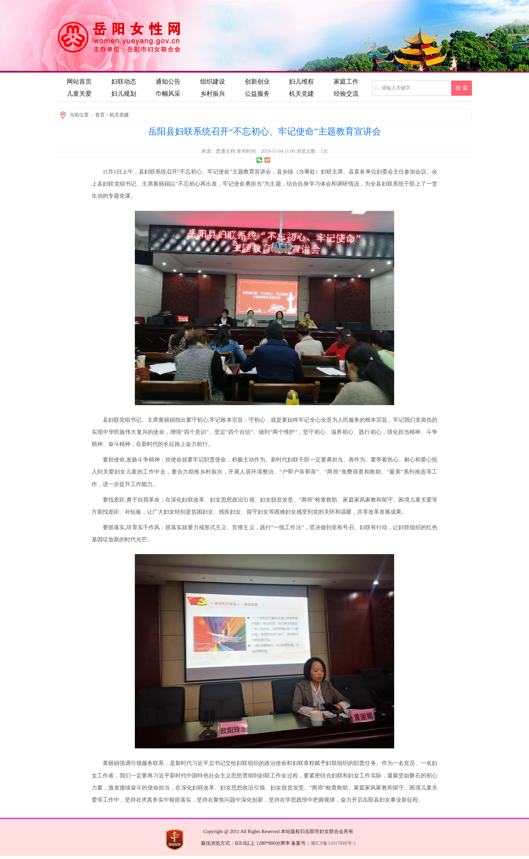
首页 (100, 115)
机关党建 (119, 115)
